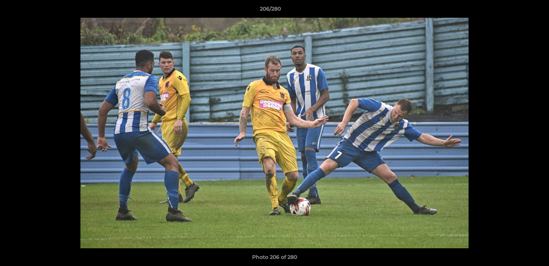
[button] (518, 10)
